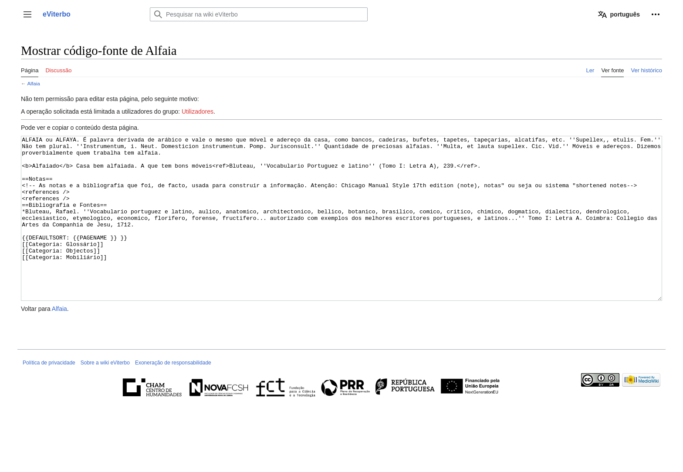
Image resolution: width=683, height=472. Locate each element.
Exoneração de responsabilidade (173, 395)
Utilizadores (197, 111)
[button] (27, 14)
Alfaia (33, 83)
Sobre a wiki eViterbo (105, 395)
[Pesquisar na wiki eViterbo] (259, 14)
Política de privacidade (49, 395)
